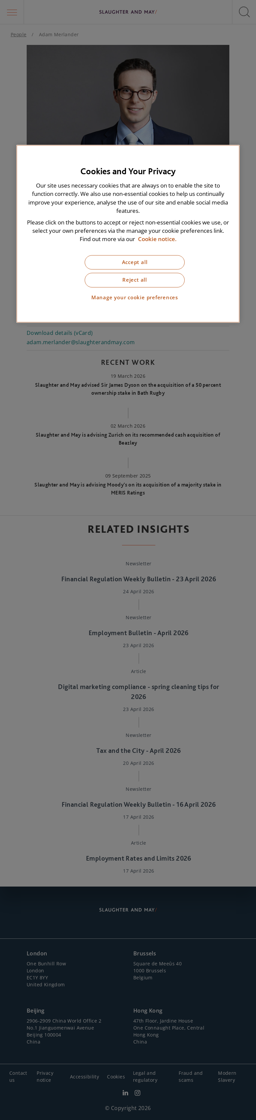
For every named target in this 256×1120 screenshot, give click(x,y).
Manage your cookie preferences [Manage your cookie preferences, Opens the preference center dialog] (134, 297)
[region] (128, 234)
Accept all (135, 262)
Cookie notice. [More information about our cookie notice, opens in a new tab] (157, 239)
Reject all (134, 280)
